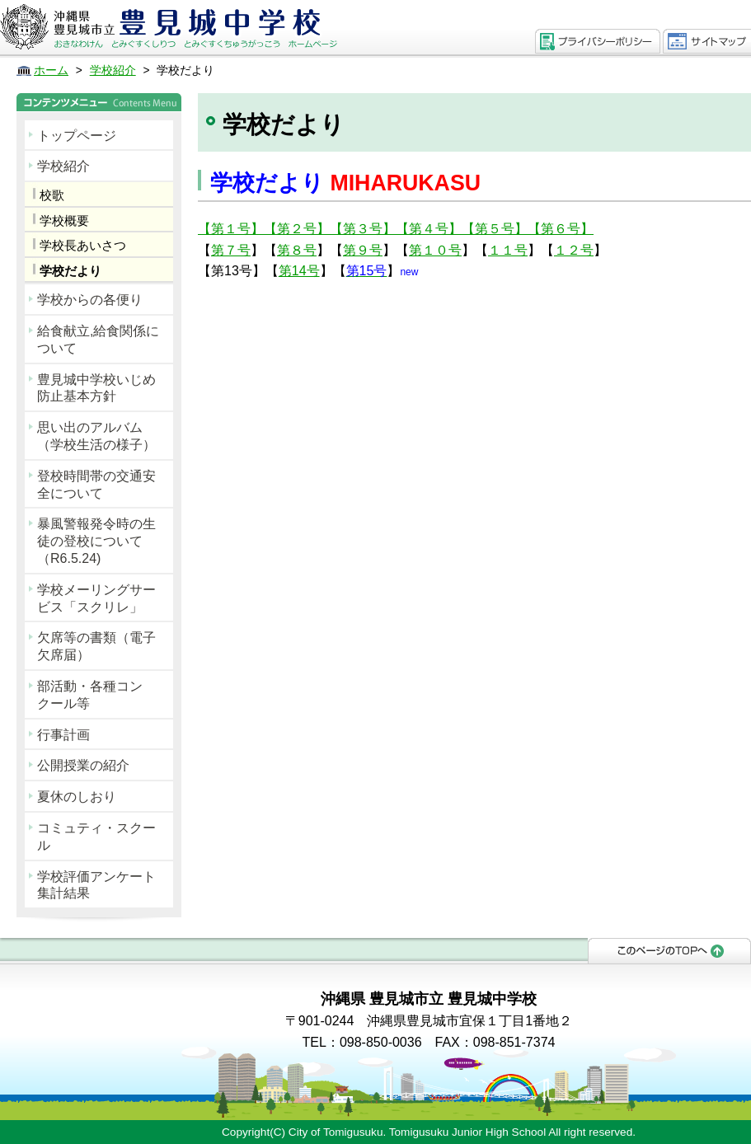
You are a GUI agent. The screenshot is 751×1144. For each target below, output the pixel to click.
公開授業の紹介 (83, 765)
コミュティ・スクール (96, 836)
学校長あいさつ (83, 245)
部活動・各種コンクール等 (90, 694)
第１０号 (435, 250)
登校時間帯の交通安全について (96, 484)
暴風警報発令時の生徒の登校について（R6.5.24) (96, 541)
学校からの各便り (90, 300)
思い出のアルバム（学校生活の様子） (96, 436)
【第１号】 (231, 229)
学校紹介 (63, 166)
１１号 (508, 250)
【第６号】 (561, 229)
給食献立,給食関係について (98, 339)
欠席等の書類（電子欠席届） (96, 646)
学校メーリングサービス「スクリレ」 (96, 598)
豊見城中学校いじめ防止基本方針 (96, 388)
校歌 (52, 195)
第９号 (363, 250)
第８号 (297, 250)
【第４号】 (429, 229)
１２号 (574, 250)
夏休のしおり (76, 797)
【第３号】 (363, 229)
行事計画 (63, 735)
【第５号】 (495, 229)
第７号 (231, 250)
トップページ (76, 136)
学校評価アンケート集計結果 (96, 885)
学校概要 (64, 220)
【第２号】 (297, 229)
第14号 (299, 271)
